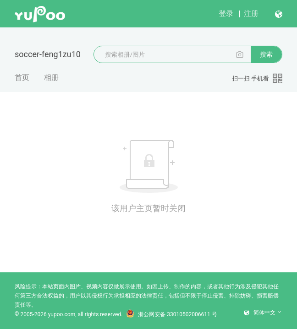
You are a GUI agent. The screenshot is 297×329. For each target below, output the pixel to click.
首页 (22, 77)
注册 (251, 13)
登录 (226, 13)
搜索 (266, 54)
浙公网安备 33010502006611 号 (171, 314)
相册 (51, 77)
